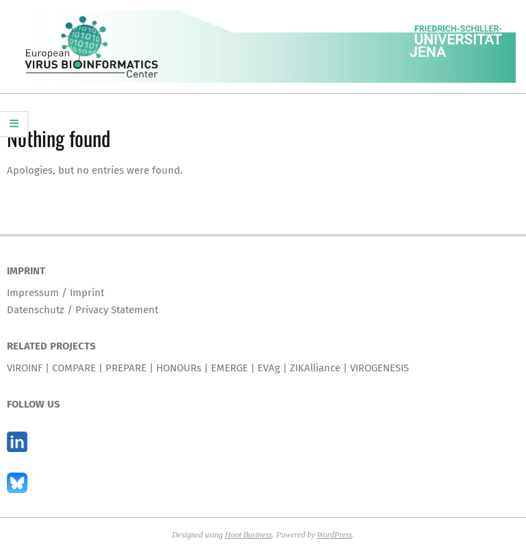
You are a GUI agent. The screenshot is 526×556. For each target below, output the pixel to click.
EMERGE (229, 368)
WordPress (334, 535)
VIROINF (24, 368)
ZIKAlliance (315, 368)
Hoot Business (248, 535)
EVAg (269, 368)
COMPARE (74, 368)
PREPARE (126, 368)
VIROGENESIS (379, 368)
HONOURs (178, 368)
